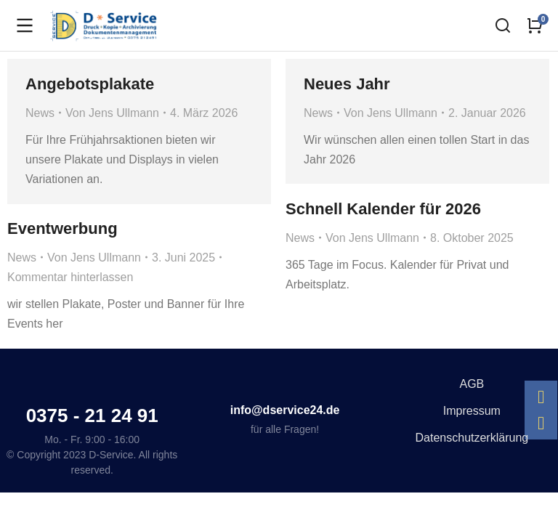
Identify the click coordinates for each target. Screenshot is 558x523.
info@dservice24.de (285, 410)
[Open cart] (534, 25)
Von (112, 113)
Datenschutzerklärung (472, 437)
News (39, 113)
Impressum (472, 411)
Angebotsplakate (89, 84)
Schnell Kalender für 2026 (383, 209)
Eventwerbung (62, 228)
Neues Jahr (347, 84)
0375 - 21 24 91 (92, 415)
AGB (471, 384)
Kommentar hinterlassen (70, 277)
